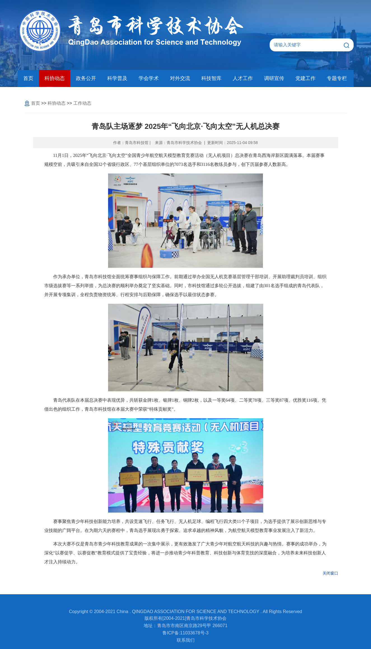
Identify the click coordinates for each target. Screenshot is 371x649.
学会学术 (149, 78)
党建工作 (305, 78)
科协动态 (55, 78)
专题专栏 (337, 78)
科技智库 (211, 78)
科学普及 (117, 78)
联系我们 (186, 640)
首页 (28, 78)
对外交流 (180, 78)
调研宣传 (274, 78)
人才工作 (243, 78)
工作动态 (82, 103)
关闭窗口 (330, 573)
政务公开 (86, 78)
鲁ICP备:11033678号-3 (185, 632)
